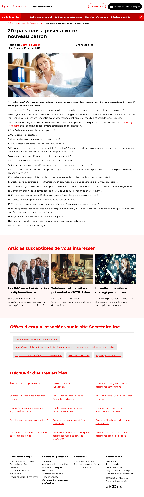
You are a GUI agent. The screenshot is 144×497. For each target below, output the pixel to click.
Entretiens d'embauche (96, 17)
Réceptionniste (50, 477)
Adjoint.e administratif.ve (55, 464)
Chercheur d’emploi (42, 6)
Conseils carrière (18, 464)
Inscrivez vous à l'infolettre (24, 477)
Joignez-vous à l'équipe (118, 470)
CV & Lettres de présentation (68, 17)
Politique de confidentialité (114, 466)
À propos (111, 461)
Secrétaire (47, 470)
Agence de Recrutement (119, 473)
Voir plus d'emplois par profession (55, 482)
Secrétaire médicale (52, 473)
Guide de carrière (10, 17)
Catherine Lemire (31, 45)
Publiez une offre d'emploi (125, 7)
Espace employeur (84, 461)
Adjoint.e (46, 461)
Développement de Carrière (125, 17)
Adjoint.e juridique (52, 467)
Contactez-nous (82, 467)
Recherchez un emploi (41, 17)
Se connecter (97, 6)
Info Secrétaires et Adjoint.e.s (19, 472)
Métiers (14, 467)
